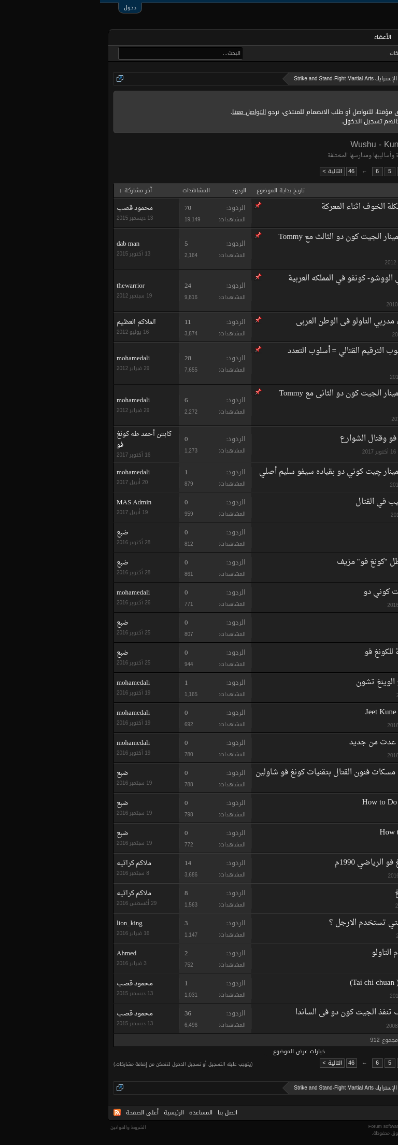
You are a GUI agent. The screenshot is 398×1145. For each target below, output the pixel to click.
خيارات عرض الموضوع (199, 1052)
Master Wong (331, 532)
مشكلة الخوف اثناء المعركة (264, 207)
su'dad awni (338, 996)
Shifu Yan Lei (330, 622)
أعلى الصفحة (42, 1112)
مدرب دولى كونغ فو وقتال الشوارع (296, 438)
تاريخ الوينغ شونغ (323, 892)
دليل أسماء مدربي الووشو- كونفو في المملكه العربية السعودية (270, 285)
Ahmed (26, 953)
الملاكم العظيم (36, 322)
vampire (343, 966)
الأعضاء (282, 37)
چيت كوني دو (285, 592)
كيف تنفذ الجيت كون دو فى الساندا (251, 1012)
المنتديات (320, 38)
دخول (30, 7)
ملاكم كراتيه (337, 876)
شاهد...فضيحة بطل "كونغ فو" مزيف (295, 562)
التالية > (231, 171)
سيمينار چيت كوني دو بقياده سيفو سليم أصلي (233, 471)
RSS (17, 1112)
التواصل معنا (149, 112)
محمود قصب (35, 208)
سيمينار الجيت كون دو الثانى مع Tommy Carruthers (265, 400)
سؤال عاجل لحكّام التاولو (312, 952)
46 (251, 171)
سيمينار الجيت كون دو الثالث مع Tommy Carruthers (265, 243)
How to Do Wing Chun (316, 832)
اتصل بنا (127, 1112)
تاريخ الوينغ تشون (285, 682)
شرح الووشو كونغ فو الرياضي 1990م (293, 862)
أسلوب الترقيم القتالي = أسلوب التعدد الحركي (270, 357)
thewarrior (341, 304)
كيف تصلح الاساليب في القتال (303, 502)
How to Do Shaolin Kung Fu (307, 802)
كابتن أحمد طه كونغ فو (325, 452)
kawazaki (341, 220)
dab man (28, 243)
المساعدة (100, 1112)
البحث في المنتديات (358, 53)
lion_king (342, 936)
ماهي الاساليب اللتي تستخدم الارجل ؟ (290, 922)
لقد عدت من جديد (278, 742)
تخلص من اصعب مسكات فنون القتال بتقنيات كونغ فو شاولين (253, 772)
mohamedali (338, 262)
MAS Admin (338, 515)
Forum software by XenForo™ (328, 1126)
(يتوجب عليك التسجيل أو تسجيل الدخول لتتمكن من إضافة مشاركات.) (83, 1064)
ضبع (348, 545)
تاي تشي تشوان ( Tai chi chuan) (301, 983)
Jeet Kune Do (286, 712)
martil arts (341, 695)
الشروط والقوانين (28, 1127)
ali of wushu (338, 335)
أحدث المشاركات (308, 53)
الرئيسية (359, 37)
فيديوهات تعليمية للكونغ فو (308, 652)
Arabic (376, 1112)
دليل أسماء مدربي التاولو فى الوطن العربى (263, 321)
